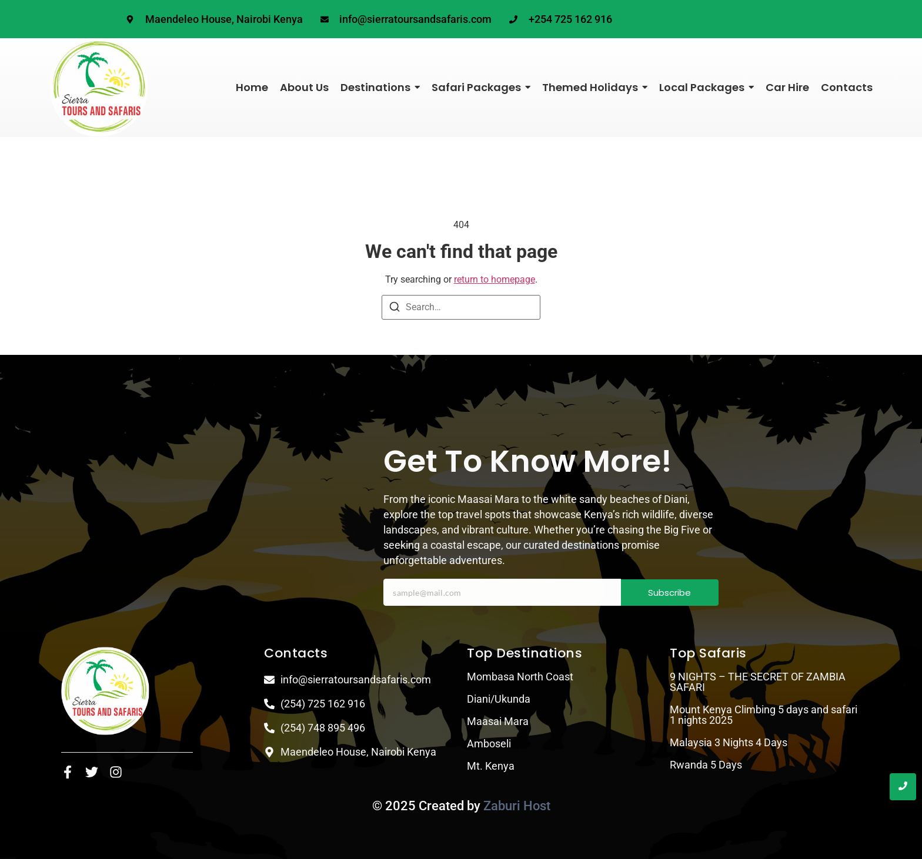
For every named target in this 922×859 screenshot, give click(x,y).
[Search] (394, 308)
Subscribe (669, 592)
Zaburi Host (516, 805)
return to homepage (494, 279)
